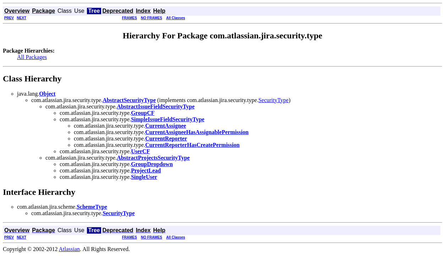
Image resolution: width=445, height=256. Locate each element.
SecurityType (273, 100)
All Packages (32, 57)
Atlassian (69, 249)
